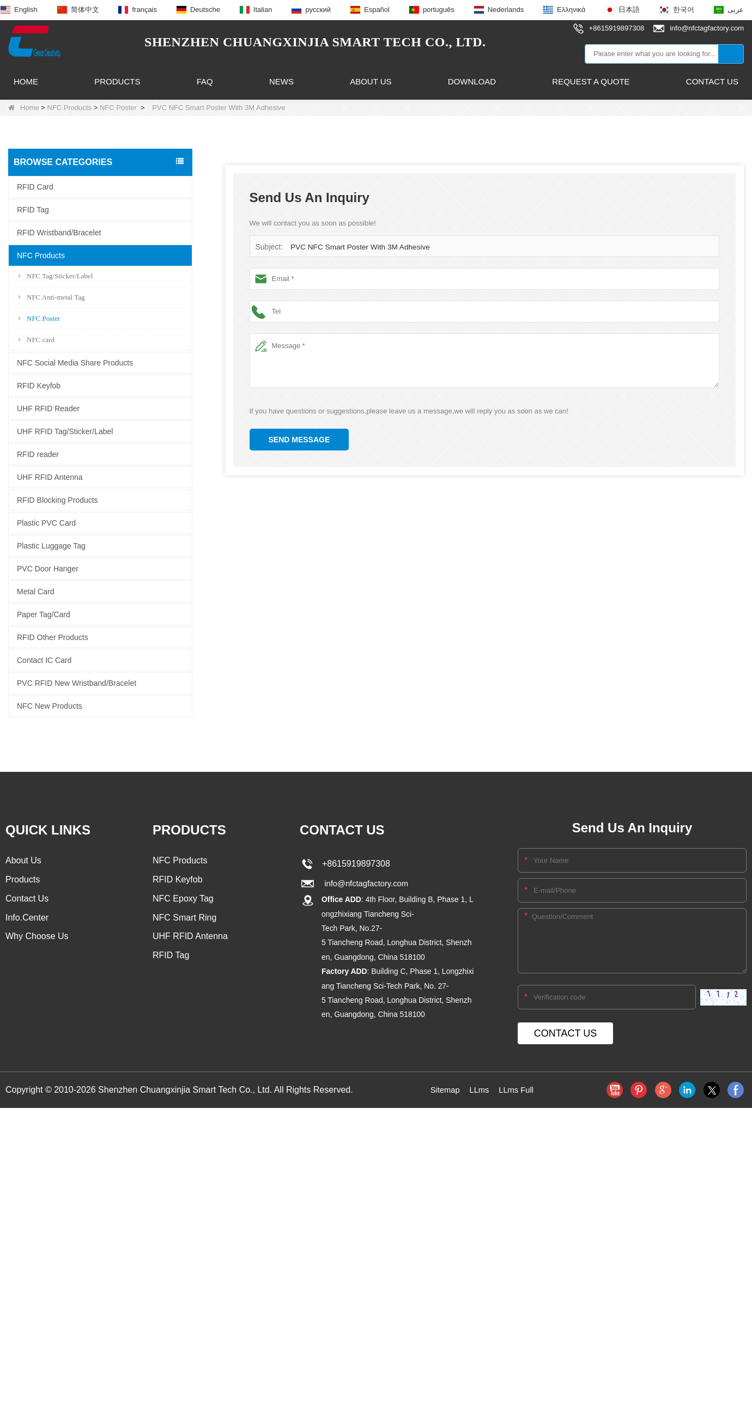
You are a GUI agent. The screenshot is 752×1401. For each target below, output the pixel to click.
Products (117, 81)
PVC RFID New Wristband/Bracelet (76, 682)
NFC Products (69, 107)
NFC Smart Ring (184, 919)
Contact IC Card (44, 659)
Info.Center (26, 919)
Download (472, 81)
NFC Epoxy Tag (183, 899)
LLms (478, 1089)
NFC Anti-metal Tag (51, 297)
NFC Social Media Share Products (75, 362)
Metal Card (35, 591)
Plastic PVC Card (46, 522)
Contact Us (712, 81)
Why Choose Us (37, 938)
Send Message (299, 439)
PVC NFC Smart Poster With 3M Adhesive (356, 247)
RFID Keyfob (38, 385)
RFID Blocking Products (57, 499)
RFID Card (35, 186)
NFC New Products (49, 705)
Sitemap (443, 1089)
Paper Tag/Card (43, 614)
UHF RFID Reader (48, 408)
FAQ (205, 81)
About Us (370, 81)
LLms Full (518, 1089)
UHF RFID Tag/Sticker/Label (65, 431)
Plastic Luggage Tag (51, 545)
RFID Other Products (52, 636)
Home (26, 81)
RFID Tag (33, 209)
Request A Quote (590, 81)
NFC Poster (118, 107)
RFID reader (38, 453)
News (281, 81)
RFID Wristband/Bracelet (59, 232)
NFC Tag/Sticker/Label (56, 275)
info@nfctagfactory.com (365, 883)
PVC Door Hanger (47, 568)
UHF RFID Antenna (50, 476)
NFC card (36, 339)
